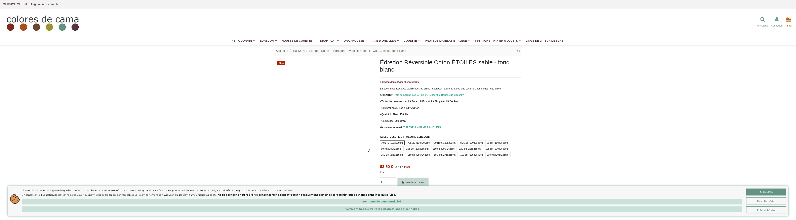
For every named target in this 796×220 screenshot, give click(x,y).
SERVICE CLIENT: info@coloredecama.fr (30, 4)
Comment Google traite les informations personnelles (382, 208)
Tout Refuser (766, 200)
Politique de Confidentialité (382, 201)
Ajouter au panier (412, 182)
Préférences (766, 209)
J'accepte (766, 191)
